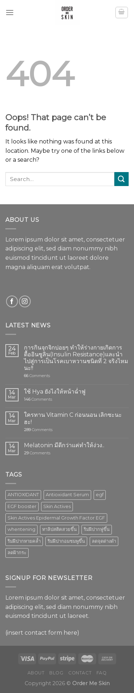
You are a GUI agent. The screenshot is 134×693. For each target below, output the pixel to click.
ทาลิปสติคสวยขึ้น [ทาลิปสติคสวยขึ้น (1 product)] (59, 529)
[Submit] (121, 179)
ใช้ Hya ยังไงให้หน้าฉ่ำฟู (54, 391)
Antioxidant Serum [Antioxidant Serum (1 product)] (67, 494)
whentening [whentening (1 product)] (21, 529)
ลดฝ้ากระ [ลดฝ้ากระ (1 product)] (17, 552)
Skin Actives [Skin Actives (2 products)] (57, 506)
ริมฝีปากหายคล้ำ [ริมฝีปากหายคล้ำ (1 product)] (24, 541)
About (36, 672)
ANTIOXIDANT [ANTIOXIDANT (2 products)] (23, 494)
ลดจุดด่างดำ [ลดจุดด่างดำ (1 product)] (104, 541)
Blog (56, 672)
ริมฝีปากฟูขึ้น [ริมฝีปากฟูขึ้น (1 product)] (97, 529)
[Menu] (9, 12)
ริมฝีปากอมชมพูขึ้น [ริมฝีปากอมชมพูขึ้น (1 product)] (66, 541)
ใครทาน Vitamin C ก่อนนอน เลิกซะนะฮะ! (73, 418)
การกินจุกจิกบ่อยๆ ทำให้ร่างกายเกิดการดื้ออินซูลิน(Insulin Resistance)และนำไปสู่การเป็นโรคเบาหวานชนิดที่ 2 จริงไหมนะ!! (76, 358)
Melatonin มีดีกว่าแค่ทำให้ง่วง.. (64, 445)
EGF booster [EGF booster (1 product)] (22, 506)
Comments (37, 376)
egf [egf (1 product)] (100, 494)
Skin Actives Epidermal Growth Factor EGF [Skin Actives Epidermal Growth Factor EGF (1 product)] (56, 518)
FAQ (101, 672)
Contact (79, 672)
